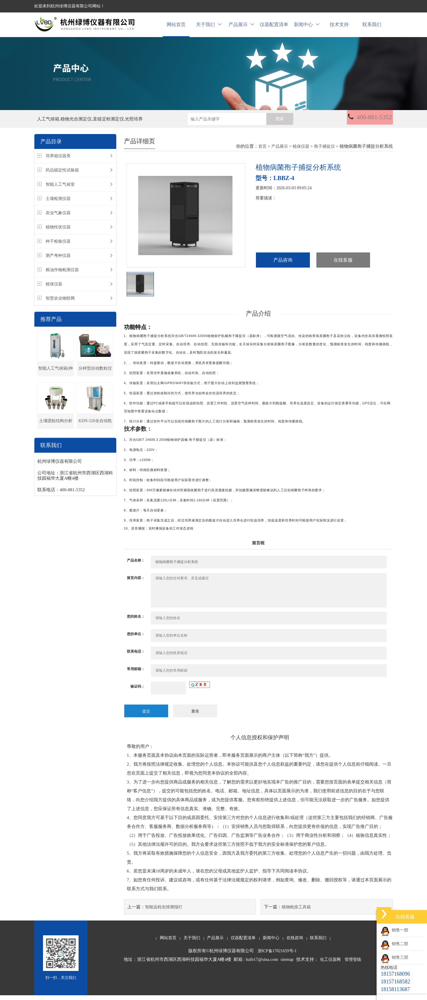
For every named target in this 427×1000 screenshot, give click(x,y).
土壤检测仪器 (58, 203)
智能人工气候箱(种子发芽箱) (55, 376)
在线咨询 (294, 942)
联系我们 (371, 27)
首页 (262, 151)
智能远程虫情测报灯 (163, 912)
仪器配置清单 (274, 27)
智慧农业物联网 (60, 303)
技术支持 (339, 27)
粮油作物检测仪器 (62, 275)
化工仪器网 (330, 964)
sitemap (287, 964)
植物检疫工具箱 (296, 912)
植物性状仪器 (58, 232)
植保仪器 (54, 289)
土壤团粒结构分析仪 (55, 428)
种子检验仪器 (58, 246)
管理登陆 (353, 964)
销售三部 (394, 957)
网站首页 (176, 27)
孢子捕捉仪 (324, 151)
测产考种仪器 (58, 260)
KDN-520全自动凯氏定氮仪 (95, 428)
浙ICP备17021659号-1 (277, 955)
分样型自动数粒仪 (95, 373)
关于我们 (209, 27)
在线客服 (343, 265)
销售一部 (394, 930)
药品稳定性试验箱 (62, 175)
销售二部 (394, 944)
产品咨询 (282, 265)
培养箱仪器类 (58, 161)
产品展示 (241, 27)
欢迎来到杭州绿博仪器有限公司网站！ (69, 6)
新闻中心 (306, 27)
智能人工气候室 (60, 189)
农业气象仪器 (58, 218)
